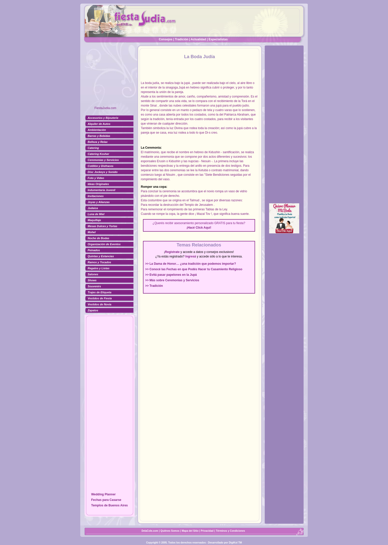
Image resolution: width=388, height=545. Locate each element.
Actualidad (198, 39)
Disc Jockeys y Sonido (103, 171)
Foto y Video (96, 177)
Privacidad (207, 530)
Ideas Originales (98, 184)
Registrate (172, 252)
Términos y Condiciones (230, 530)
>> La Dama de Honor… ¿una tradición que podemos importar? (190, 263)
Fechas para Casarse (106, 500)
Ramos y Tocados (99, 262)
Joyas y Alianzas (99, 202)
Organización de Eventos (104, 244)
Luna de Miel (96, 214)
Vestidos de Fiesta (100, 298)
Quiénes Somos (170, 530)
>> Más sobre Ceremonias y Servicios (172, 280)
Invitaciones (96, 196)
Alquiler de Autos (99, 123)
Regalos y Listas (99, 268)
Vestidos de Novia (99, 304)
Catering (93, 147)
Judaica (93, 208)
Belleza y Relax (98, 141)
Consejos (165, 39)
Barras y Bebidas (99, 135)
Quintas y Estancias (101, 256)
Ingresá (190, 256)
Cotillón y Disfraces (101, 165)
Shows (92, 280)
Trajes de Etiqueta (100, 292)
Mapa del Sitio (190, 530)
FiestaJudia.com (105, 108)
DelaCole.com (149, 530)
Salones (93, 274)
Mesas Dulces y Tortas (102, 226)
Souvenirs (94, 286)
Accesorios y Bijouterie (103, 117)
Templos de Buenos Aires (109, 505)
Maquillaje (94, 220)
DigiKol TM (235, 542)
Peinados (94, 250)
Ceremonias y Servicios (103, 159)
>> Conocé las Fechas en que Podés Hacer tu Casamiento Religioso (193, 269)
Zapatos (93, 310)
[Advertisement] (110, 76)
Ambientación (97, 129)
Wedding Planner (103, 494)
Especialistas (218, 39)
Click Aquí (203, 227)
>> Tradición (154, 286)
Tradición (181, 39)
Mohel (92, 232)
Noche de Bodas (98, 238)
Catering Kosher (98, 153)
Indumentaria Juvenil (101, 190)
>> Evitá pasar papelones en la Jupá (171, 275)
